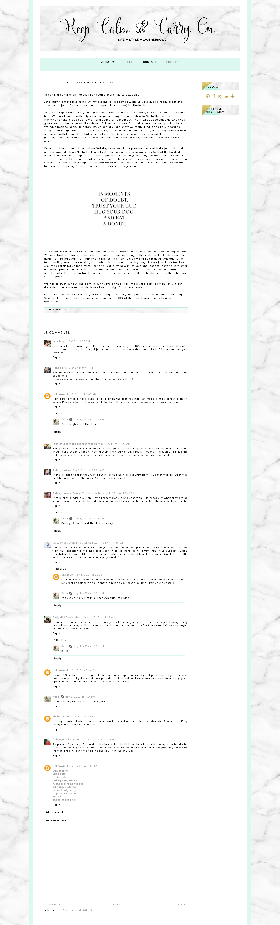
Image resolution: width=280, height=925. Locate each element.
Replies (61, 413)
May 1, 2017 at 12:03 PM (91, 574)
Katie (64, 419)
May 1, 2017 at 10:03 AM (114, 443)
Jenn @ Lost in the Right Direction (75, 443)
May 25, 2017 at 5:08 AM (82, 766)
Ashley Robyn (62, 470)
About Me (108, 62)
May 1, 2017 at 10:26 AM (119, 493)
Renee (57, 367)
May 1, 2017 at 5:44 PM (81, 670)
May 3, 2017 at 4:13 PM (99, 739)
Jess (55, 341)
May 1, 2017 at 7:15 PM (89, 593)
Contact (150, 62)
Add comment (54, 812)
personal (62, 309)
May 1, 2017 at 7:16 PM (89, 419)
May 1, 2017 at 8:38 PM (80, 716)
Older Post (180, 904)
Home (116, 904)
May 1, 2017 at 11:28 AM (99, 617)
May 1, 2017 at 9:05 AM (74, 341)
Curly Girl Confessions (67, 617)
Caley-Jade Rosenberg (67, 739)
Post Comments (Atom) (77, 910)
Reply (56, 357)
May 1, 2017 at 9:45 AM (77, 367)
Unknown (59, 394)
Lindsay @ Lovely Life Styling (72, 542)
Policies (172, 62)
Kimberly (58, 716)
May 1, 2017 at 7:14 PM (80, 696)
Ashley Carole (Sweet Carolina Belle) (77, 493)
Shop (129, 62)
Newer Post (52, 904)
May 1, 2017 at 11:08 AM (108, 542)
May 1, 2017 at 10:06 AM (88, 470)
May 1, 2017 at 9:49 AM (81, 394)
